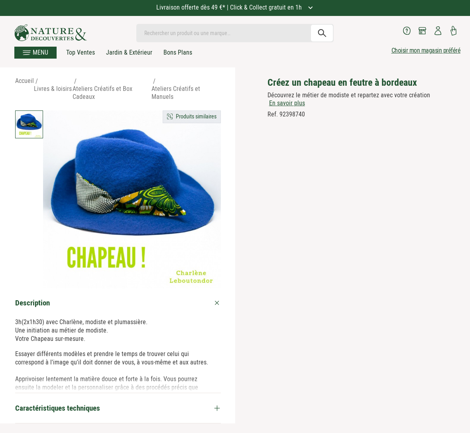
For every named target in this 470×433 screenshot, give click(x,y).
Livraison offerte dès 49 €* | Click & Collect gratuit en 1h (229, 7)
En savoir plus (287, 103)
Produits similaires (196, 116)
